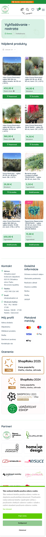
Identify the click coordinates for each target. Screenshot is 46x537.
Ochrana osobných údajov (34, 274)
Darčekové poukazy (8, 339)
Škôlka (26, 291)
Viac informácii (7, 509)
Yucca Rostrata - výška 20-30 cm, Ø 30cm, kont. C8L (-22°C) (12, 175)
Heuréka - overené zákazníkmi (23, 2)
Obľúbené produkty (8, 331)
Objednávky (5, 327)
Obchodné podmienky (32, 278)
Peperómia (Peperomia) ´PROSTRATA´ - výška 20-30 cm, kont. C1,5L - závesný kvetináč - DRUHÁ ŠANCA (34, 225)
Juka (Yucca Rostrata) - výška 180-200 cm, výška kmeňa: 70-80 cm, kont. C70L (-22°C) (12, 224)
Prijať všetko (22, 516)
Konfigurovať (22, 523)
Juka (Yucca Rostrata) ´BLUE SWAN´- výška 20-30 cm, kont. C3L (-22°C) (34, 127)
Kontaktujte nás (7, 343)
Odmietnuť (22, 530)
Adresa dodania (7, 323)
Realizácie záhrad (30, 283)
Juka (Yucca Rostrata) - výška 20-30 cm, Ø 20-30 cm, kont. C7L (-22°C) (34, 79)
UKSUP (27, 299)
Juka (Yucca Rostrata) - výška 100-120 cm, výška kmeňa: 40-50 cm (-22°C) (12, 80)
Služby (26, 295)
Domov (8, 34)
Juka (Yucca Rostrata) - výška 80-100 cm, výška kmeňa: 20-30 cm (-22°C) (12, 128)
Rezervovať (12, 96)
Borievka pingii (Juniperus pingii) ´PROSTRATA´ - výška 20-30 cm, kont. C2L (33, 176)
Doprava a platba (30, 287)
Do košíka (34, 96)
